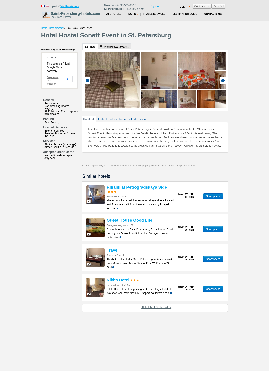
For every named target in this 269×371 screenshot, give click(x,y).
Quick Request (201, 6)
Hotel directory (56, 28)
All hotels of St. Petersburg (156, 307)
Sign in (155, 6)
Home (44, 28)
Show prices (213, 196)
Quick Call (218, 6)
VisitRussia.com (69, 6)
